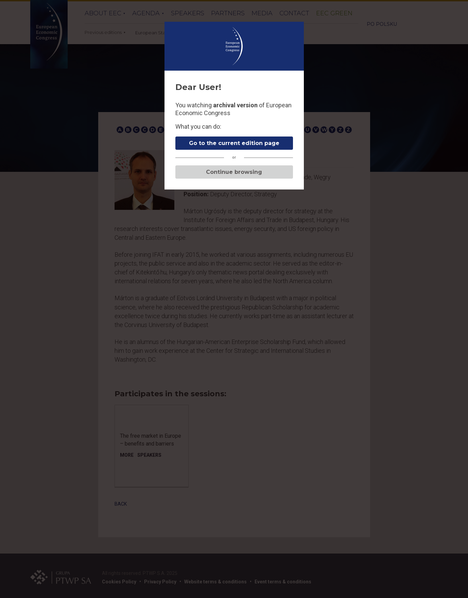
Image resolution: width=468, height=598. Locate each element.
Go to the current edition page (234, 143)
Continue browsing (234, 172)
